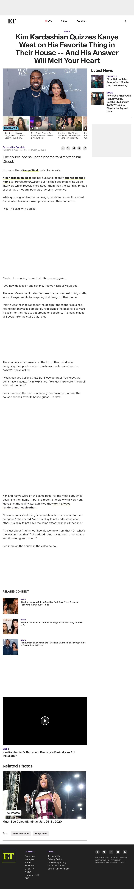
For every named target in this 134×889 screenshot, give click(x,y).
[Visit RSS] (125, 852)
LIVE (50, 21)
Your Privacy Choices (58, 868)
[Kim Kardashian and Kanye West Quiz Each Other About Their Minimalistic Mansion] (16, 128)
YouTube (29, 865)
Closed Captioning (57, 862)
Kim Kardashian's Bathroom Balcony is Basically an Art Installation (39, 754)
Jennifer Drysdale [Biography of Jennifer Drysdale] (15, 147)
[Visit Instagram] (111, 852)
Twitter (28, 862)
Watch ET (82, 21)
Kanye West (30, 170)
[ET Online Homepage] (12, 21)
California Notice (56, 865)
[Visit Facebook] (97, 852)
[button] (45, 720)
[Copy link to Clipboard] (84, 149)
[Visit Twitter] (104, 852)
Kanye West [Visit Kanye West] (41, 833)
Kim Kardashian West (17, 178)
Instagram (30, 859)
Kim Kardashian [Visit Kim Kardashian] (21, 833)
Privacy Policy (55, 859)
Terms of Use (54, 856)
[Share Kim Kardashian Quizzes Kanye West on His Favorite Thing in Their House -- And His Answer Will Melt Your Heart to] (62, 149)
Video (64, 21)
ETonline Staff (32, 875)
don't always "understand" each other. (36, 506)
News (67, 31)
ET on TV (29, 868)
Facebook (30, 856)
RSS (27, 878)
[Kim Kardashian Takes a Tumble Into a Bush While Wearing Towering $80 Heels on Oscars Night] (69, 128)
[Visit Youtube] (118, 852)
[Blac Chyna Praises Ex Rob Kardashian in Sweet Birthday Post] (42, 128)
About (28, 872)
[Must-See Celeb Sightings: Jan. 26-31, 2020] (45, 795)
